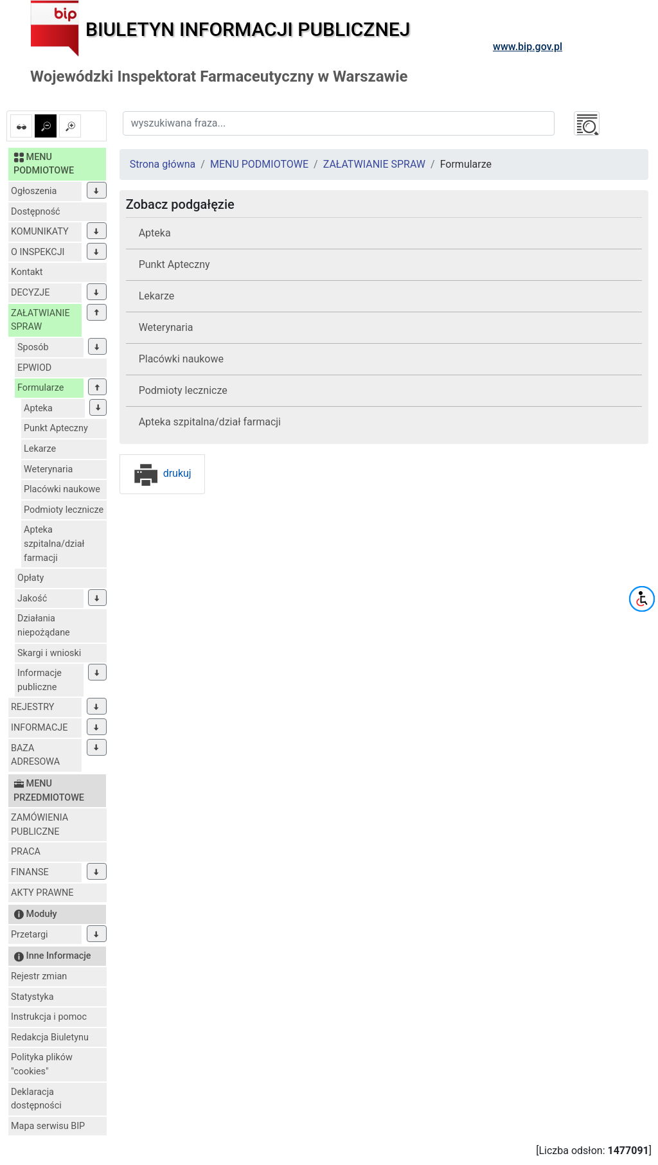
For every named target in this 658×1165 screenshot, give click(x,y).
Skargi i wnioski (49, 653)
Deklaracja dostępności (36, 1099)
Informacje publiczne (39, 680)
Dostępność (35, 211)
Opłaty (30, 578)
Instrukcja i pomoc (49, 1016)
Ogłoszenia (34, 191)
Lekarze (40, 448)
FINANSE (30, 872)
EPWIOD (34, 367)
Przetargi (29, 934)
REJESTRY (32, 707)
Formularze (40, 387)
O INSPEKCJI (37, 252)
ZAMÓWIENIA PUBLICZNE (39, 824)
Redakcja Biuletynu (50, 1037)
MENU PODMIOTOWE (259, 164)
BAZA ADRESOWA (35, 755)
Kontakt (27, 272)
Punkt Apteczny (56, 428)
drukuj (162, 473)
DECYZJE (30, 292)
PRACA (25, 851)
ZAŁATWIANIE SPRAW (40, 320)
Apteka (38, 408)
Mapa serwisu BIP (48, 1126)
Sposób (33, 347)
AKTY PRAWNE (42, 892)
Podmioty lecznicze (63, 509)
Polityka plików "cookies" (42, 1064)
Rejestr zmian (39, 976)
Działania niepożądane (43, 625)
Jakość (32, 598)
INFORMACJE (39, 727)
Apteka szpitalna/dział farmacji (54, 543)
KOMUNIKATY (40, 231)
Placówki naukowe (62, 489)
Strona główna (163, 164)
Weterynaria (48, 469)
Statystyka (32, 997)
